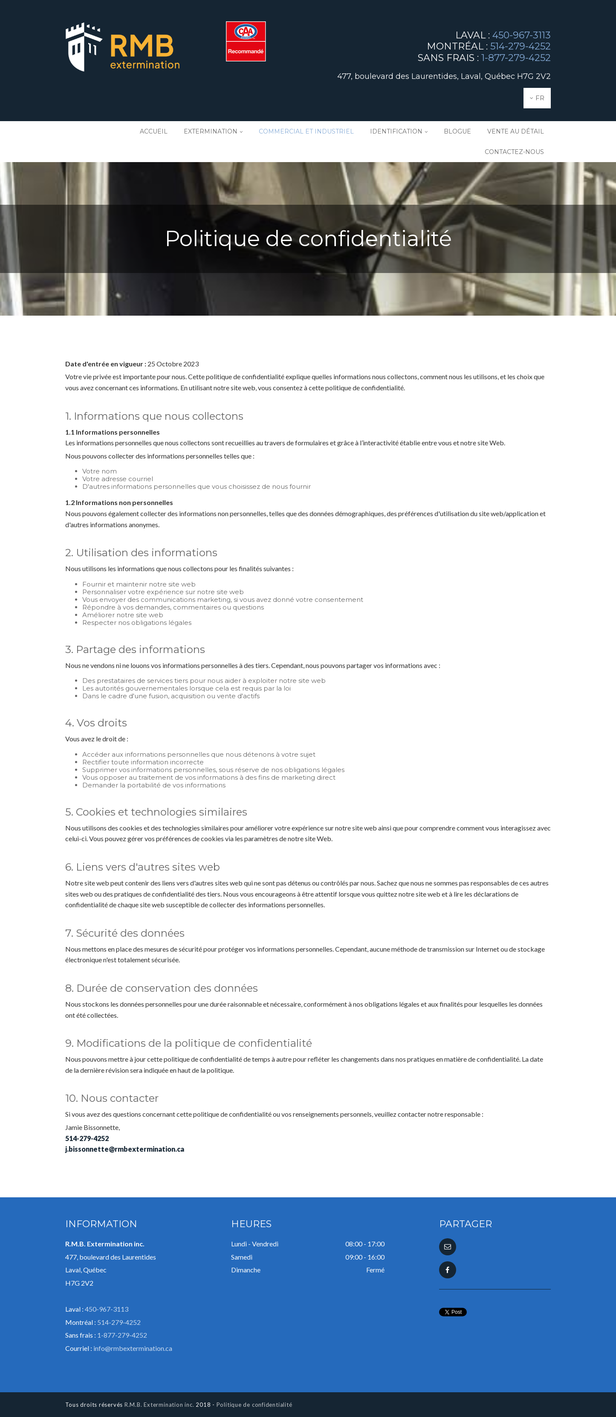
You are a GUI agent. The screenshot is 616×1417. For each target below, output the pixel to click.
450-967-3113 (521, 35)
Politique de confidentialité (254, 1404)
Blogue (457, 131)
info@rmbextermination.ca (132, 1348)
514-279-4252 (520, 46)
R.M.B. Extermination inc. (159, 1404)
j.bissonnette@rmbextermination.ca (124, 1149)
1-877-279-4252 (516, 58)
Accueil (154, 131)
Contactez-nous (514, 152)
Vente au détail (515, 131)
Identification (396, 131)
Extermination (210, 131)
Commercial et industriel (306, 131)
